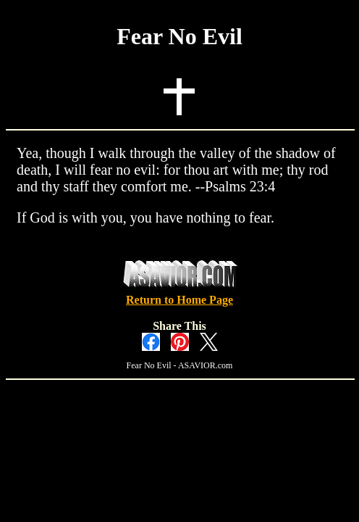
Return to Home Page (179, 300)
